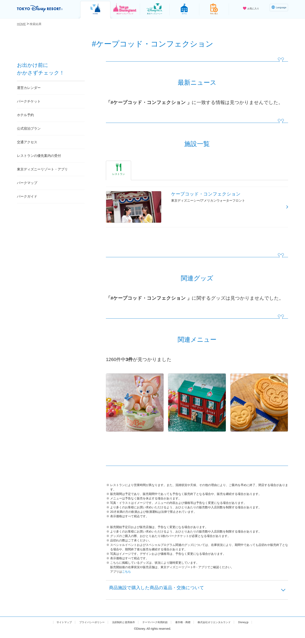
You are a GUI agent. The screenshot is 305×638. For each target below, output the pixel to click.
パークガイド (27, 196)
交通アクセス (27, 142)
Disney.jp (255, 626)
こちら (126, 573)
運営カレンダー (29, 88)
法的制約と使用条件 (120, 626)
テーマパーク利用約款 (155, 626)
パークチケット (29, 101)
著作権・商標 (186, 626)
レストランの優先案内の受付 (39, 155)
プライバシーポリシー (84, 626)
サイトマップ (53, 626)
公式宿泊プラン (29, 128)
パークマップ (27, 183)
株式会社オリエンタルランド (222, 626)
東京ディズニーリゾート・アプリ (42, 169)
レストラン (118, 174)
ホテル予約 (25, 115)
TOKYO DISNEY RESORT (44, 9)
